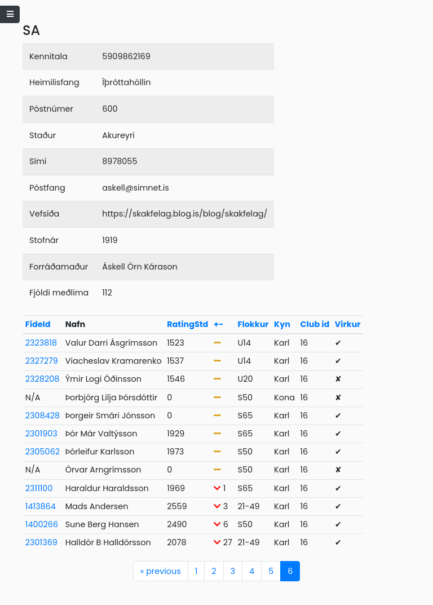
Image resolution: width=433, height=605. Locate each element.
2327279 (41, 360)
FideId (38, 324)
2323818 (41, 342)
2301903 (41, 433)
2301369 (41, 542)
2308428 (42, 415)
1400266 (41, 524)
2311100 (39, 488)
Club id (314, 324)
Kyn (282, 324)
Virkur (348, 324)
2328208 (42, 379)
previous (160, 571)
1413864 (40, 506)
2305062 (42, 451)
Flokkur (253, 324)
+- (218, 324)
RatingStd (187, 324)
